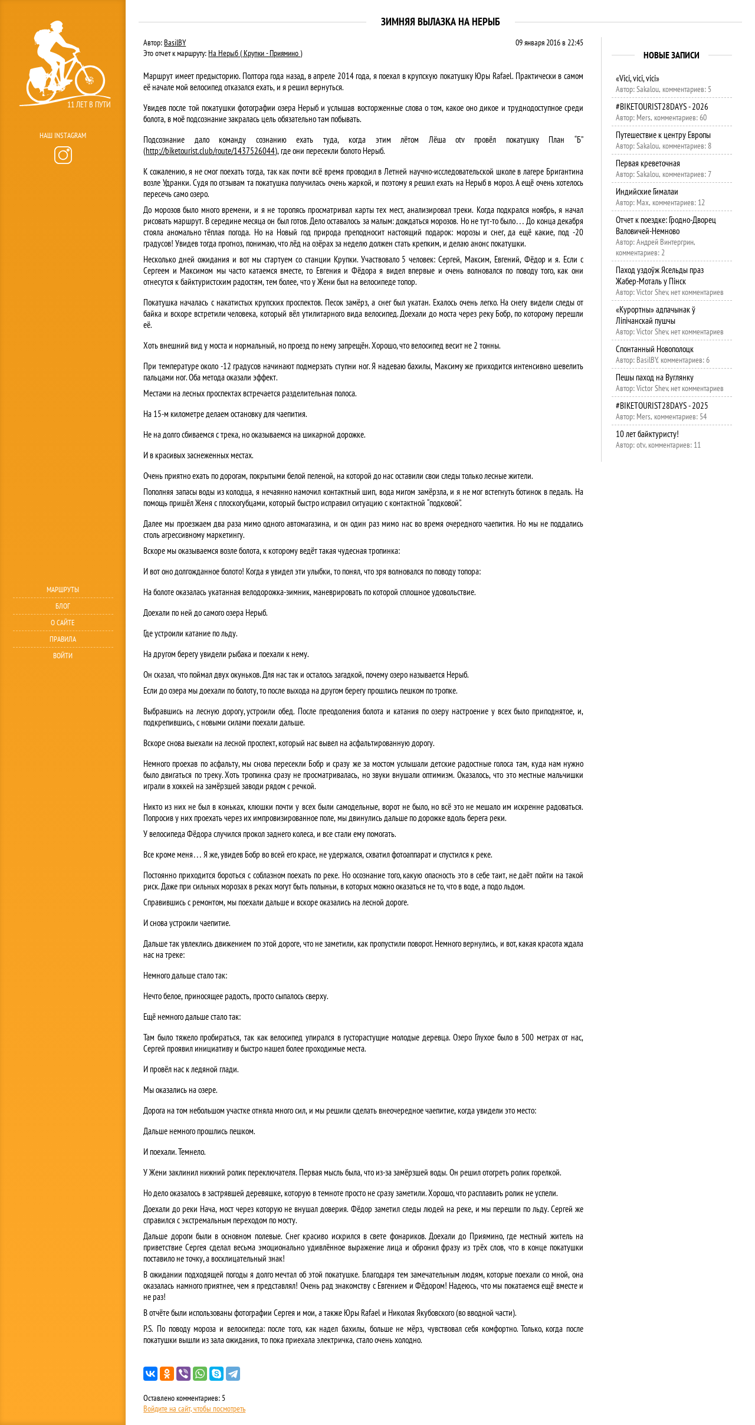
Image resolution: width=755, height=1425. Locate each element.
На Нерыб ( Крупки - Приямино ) (255, 53)
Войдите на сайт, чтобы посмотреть (194, 1408)
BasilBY (175, 42)
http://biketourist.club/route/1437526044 (210, 150)
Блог (62, 606)
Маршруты (63, 590)
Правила (63, 639)
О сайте (63, 623)
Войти (63, 656)
